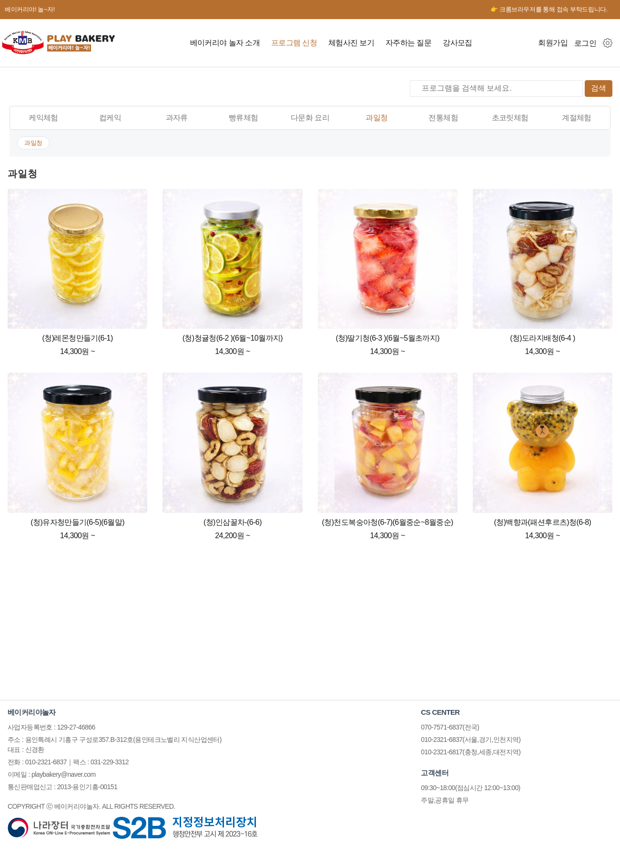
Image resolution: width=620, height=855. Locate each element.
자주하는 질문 (408, 43)
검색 (598, 88)
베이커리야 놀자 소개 (225, 43)
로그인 (585, 43)
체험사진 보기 (351, 43)
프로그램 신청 (294, 43)
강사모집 (457, 43)
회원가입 (553, 43)
